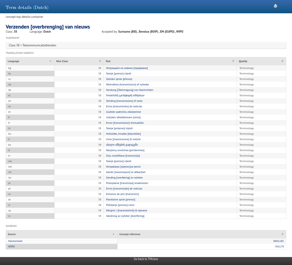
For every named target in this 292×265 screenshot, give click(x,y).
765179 (279, 246)
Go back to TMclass (146, 259)
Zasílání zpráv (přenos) (119, 79)
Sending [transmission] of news (124, 100)
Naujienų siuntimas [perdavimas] (125, 150)
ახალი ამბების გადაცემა (122, 144)
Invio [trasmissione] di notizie (123, 139)
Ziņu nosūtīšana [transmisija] (123, 155)
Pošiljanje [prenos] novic (120, 205)
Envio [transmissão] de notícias (124, 188)
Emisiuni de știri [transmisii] (122, 194)
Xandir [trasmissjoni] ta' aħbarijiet (125, 172)
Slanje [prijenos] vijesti (119, 128)
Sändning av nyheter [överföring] (125, 216)
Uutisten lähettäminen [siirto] (123, 117)
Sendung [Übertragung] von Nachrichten (129, 90)
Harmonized (15, 241)
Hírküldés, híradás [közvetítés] (123, 133)
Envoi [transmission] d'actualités (125, 122)
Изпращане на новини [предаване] (127, 68)
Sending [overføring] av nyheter (124, 177)
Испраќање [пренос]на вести (123, 166)
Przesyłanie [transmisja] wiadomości (127, 183)
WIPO (11, 246)
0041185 (278, 241)
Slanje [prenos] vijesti (118, 73)
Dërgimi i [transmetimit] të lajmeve (126, 210)
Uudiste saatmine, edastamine (123, 111)
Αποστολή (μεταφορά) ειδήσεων (125, 95)
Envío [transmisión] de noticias (124, 106)
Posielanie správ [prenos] (120, 199)
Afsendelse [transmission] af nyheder (127, 84)
